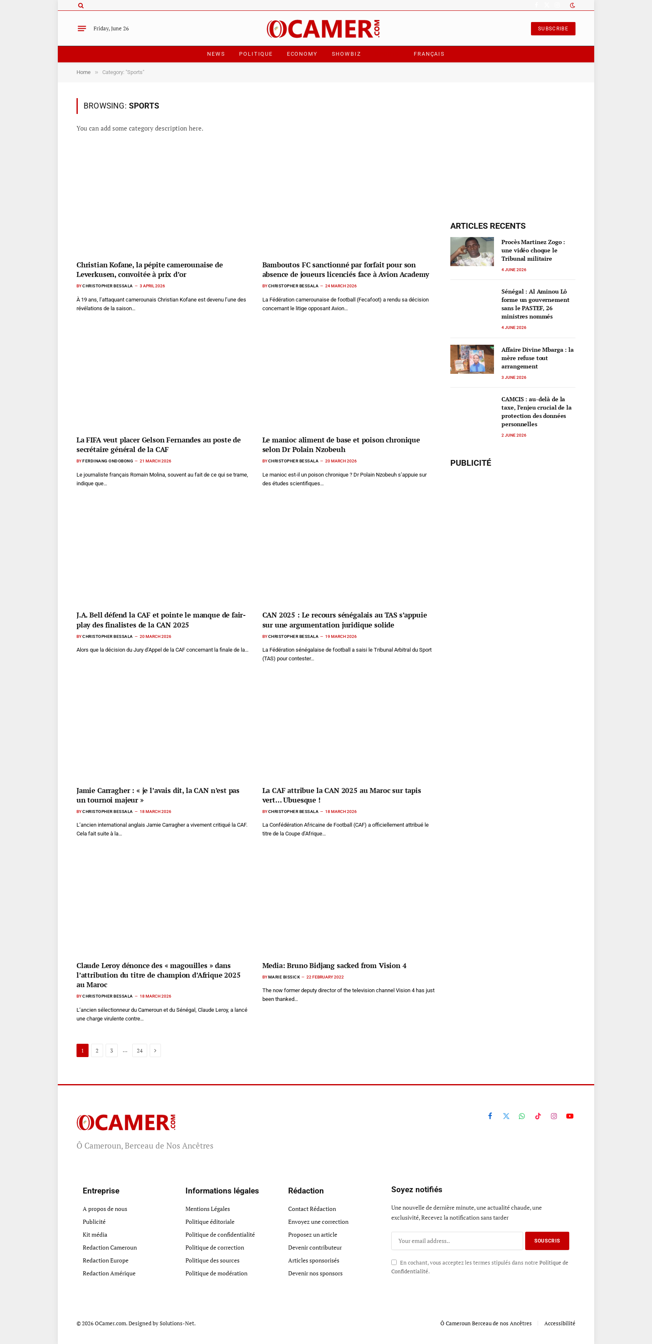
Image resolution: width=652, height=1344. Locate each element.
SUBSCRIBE (553, 29)
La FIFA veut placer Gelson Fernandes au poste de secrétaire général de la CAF (159, 444)
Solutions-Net (177, 1323)
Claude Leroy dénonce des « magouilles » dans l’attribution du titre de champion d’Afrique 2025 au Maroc (159, 975)
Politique (255, 54)
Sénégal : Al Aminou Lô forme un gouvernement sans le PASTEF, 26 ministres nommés (535, 303)
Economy (302, 54)
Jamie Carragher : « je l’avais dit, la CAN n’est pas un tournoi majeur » (158, 795)
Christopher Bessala (107, 286)
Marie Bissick (284, 977)
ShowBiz (346, 54)
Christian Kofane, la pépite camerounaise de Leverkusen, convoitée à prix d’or (150, 269)
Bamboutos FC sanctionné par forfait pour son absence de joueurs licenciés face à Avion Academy (346, 269)
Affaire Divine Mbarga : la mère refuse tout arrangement (537, 358)
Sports (387, 54)
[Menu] (82, 29)
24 (140, 1050)
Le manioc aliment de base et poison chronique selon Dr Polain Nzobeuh (341, 444)
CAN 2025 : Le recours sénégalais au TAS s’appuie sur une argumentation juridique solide (344, 619)
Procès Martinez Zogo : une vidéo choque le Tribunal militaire (533, 250)
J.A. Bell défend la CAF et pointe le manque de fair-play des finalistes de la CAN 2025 (161, 619)
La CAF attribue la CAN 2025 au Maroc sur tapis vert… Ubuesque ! (341, 795)
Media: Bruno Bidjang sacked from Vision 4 (334, 965)
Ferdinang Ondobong (107, 461)
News (216, 54)
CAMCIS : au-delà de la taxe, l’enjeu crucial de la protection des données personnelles (536, 411)
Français (429, 54)
